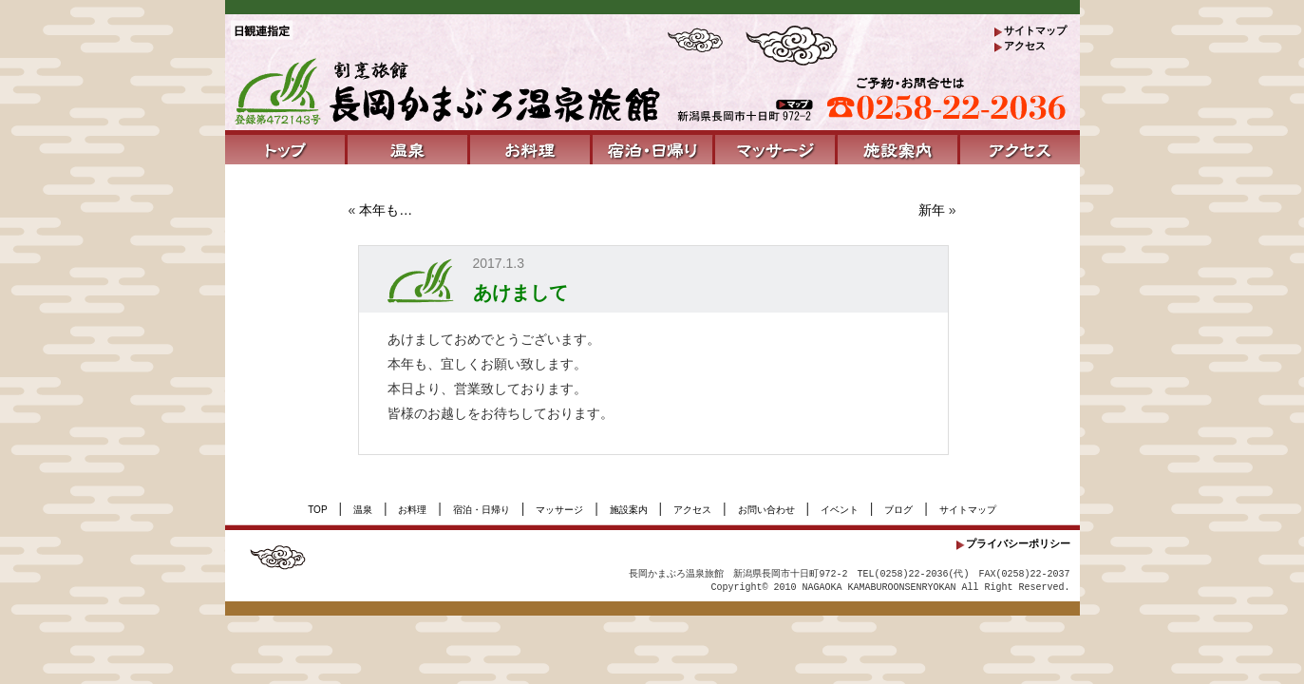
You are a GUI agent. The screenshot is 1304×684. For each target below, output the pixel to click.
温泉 (362, 509)
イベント (840, 509)
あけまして (520, 292)
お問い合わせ (766, 509)
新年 (931, 210)
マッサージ (559, 509)
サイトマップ (1035, 30)
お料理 (412, 509)
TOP (317, 509)
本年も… (385, 210)
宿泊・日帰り (481, 509)
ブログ (898, 509)
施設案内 (629, 509)
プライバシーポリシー (1018, 543)
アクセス (1025, 45)
